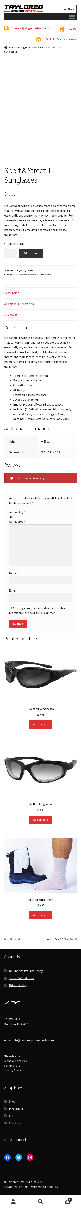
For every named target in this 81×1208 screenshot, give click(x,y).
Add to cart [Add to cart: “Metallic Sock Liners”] (40, 915)
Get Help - (61, 39)
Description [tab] (11, 293)
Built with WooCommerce (40, 1186)
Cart (12, 1116)
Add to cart (31, 253)
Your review (17, 522)
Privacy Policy (18, 985)
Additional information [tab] (19, 304)
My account (16, 1109)
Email (13, 590)
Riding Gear (24, 47)
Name (14, 573)
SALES (72, 29)
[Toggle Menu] (72, 16)
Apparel (22, 274)
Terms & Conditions (21, 978)
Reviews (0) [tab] (11, 315)
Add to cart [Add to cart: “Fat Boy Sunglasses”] (40, 819)
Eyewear (38, 47)
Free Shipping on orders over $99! (33, 28)
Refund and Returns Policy (26, 971)
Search (40, 1201)
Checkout (15, 1123)
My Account (13, 1201)
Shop (12, 1101)
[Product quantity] (10, 253)
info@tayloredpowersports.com (33, 1040)
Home (12, 47)
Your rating (17, 512)
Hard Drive (45, 274)
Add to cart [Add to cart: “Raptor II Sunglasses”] (40, 724)
